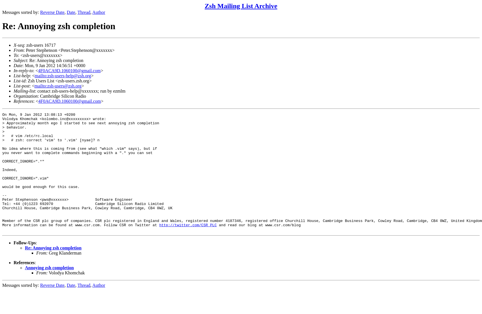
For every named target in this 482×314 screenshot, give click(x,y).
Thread (83, 12)
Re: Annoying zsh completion (53, 271)
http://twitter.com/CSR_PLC (188, 247)
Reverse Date (52, 12)
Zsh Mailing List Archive (241, 6)
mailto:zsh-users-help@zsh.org (63, 75)
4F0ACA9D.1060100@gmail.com (69, 70)
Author (98, 12)
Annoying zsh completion (49, 291)
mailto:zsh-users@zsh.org (57, 86)
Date (71, 12)
